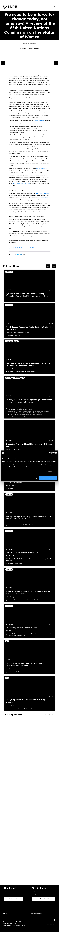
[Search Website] (51, 6)
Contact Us (5, 911)
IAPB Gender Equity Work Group (21, 183)
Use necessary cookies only (29, 478)
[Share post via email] (24, 255)
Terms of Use (34, 911)
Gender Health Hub (41, 168)
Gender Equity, (15, 248)
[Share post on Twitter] (18, 255)
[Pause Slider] (49, 715)
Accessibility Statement (36, 913)
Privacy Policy (34, 916)
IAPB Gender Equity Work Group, (28, 248)
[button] (53, 3)
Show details (49, 471)
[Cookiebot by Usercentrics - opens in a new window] (50, 453)
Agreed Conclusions (39, 120)
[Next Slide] (56, 63)
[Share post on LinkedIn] (21, 255)
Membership (13, 899)
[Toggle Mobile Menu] (54, 6)
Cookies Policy (6, 916)
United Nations (42, 248)
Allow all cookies (48, 478)
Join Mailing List (43, 899)
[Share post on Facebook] (16, 255)
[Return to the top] (54, 920)
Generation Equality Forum (42, 193)
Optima (54, 924)
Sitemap (5, 913)
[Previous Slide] (3, 63)
